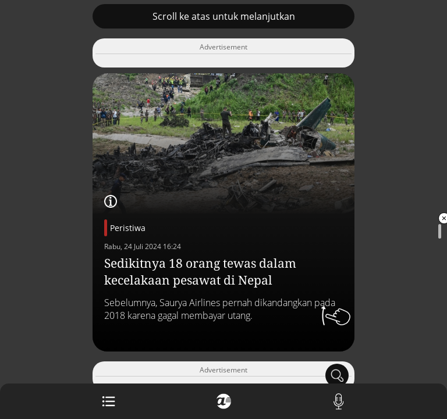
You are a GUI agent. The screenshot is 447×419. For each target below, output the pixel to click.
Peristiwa (128, 227)
